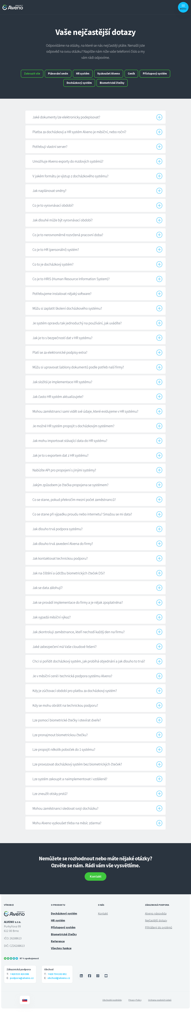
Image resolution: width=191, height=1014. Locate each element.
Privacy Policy (135, 1005)
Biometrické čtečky (130, 86)
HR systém (98, 75)
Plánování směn (72, 75)
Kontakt (95, 882)
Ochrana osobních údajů (159, 1005)
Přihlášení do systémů (158, 933)
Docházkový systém (95, 86)
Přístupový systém (61, 86)
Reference (58, 947)
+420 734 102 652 (57, 979)
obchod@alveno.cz (59, 983)
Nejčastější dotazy (156, 926)
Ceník (151, 75)
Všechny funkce (61, 954)
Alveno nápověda (155, 919)
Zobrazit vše (44, 75)
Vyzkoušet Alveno (126, 75)
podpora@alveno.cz (22, 983)
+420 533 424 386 (19, 979)
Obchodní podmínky (112, 1005)
